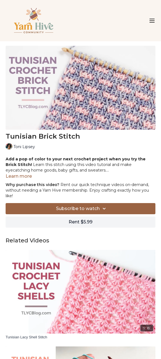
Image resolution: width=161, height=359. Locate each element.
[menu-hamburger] (152, 20)
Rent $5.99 (80, 222)
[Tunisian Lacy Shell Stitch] (80, 337)
